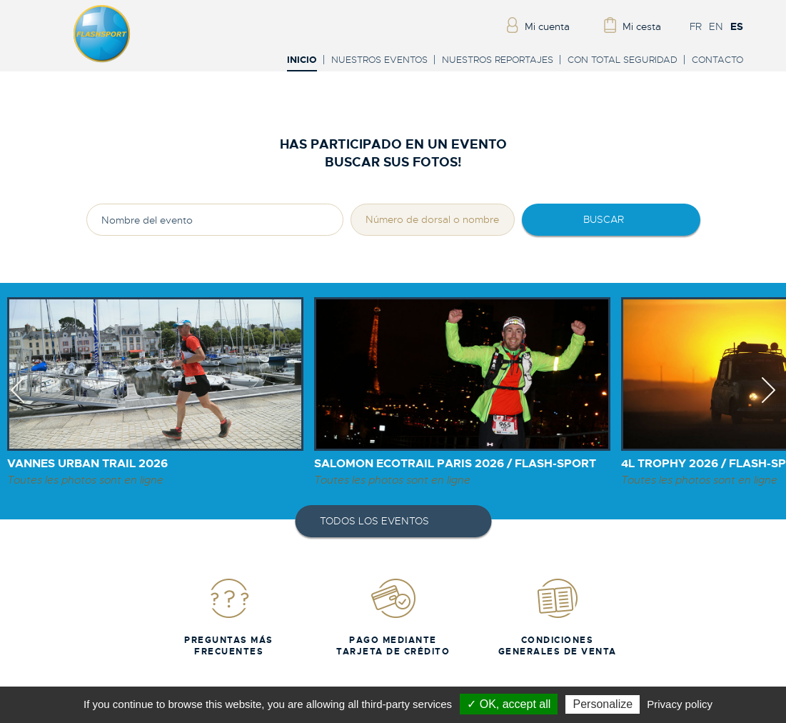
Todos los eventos (374, 520)
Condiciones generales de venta (557, 617)
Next (768, 403)
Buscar (603, 219)
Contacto (717, 59)
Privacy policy (679, 704)
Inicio (302, 60)
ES (736, 26)
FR (696, 26)
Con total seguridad (622, 59)
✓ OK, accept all (508, 704)
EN (716, 26)
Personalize (603, 704)
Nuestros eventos (379, 59)
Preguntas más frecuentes (228, 617)
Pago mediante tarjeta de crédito (393, 617)
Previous (17, 403)
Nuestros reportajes (497, 59)
